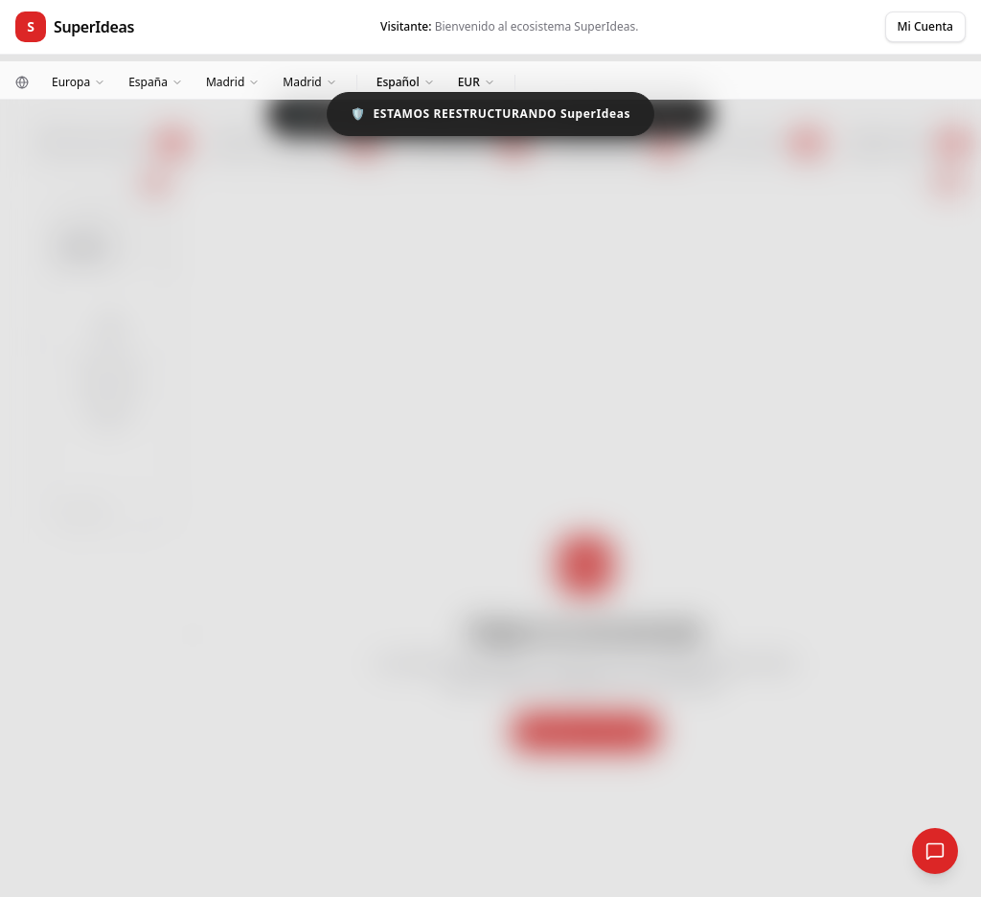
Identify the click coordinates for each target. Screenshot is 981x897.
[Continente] (78, 82)
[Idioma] (406, 82)
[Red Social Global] (935, 851)
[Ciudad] (309, 82)
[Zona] (232, 82)
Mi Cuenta (925, 26)
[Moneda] (476, 82)
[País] (156, 82)
